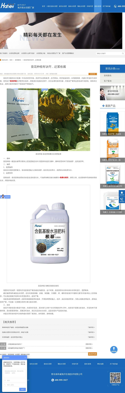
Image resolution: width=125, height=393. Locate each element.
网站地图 (100, 364)
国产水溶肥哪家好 (68, 53)
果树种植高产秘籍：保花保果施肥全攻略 (15, 327)
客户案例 (107, 81)
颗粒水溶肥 (81, 6)
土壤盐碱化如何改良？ (15, 344)
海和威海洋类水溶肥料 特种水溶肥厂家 (15, 74)
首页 (43, 6)
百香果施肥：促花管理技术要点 (12, 337)
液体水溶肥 (72, 6)
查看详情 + (89, 344)
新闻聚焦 (18, 60)
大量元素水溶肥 (52, 6)
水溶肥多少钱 (40, 53)
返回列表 (92, 74)
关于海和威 (106, 6)
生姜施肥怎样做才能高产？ (16, 348)
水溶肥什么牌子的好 (27, 53)
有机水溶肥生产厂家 (53, 53)
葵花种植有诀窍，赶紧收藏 (32, 60)
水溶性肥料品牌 (14, 53)
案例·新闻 (97, 6)
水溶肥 (17, 354)
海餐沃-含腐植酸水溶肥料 (112, 212)
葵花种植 (11, 354)
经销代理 (90, 6)
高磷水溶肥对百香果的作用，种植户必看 (15, 332)
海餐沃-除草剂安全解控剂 (112, 186)
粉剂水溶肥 (63, 6)
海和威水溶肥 (25, 354)
